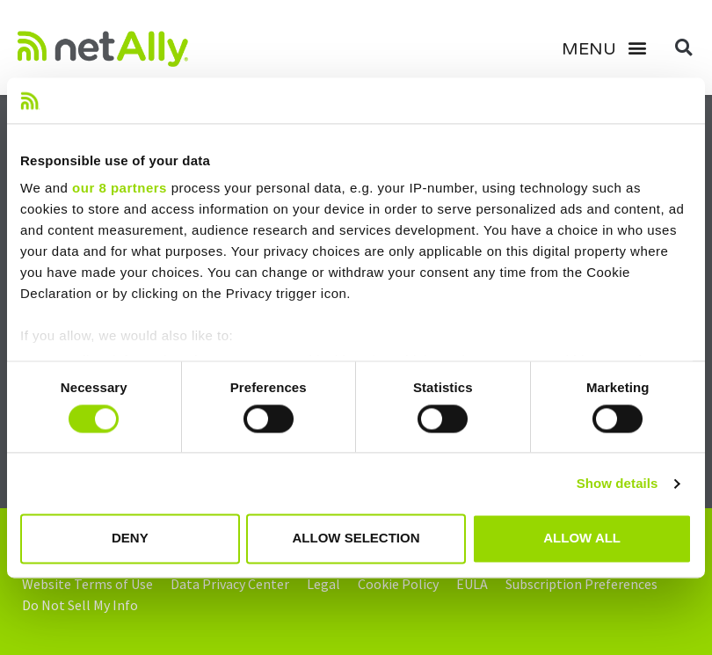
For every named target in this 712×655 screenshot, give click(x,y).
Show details (617, 483)
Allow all (582, 538)
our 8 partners (119, 188)
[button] (611, 47)
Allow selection (355, 538)
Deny (130, 538)
